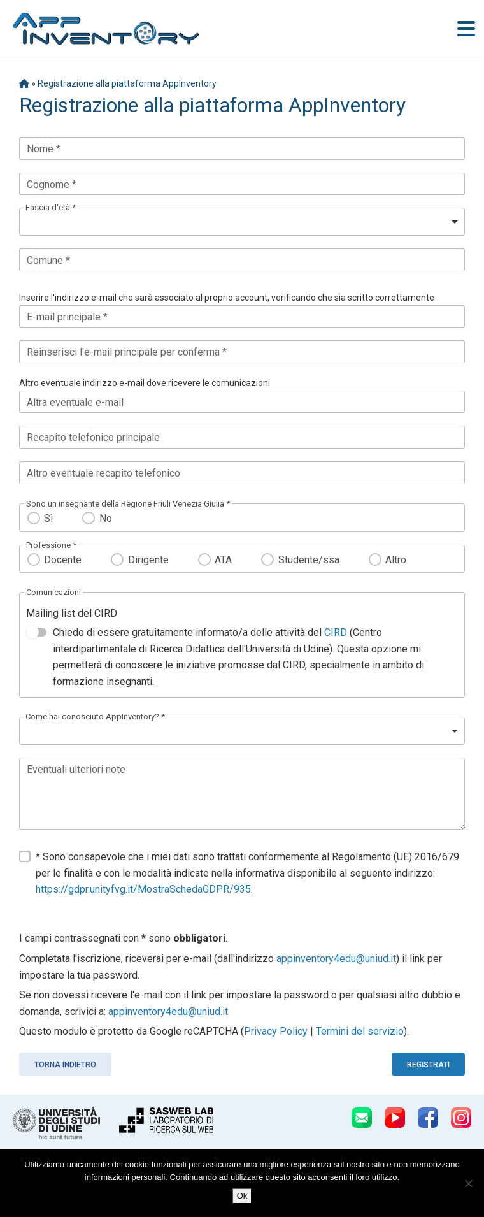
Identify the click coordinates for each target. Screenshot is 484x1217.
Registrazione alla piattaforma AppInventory (127, 83)
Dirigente (148, 560)
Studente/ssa (308, 560)
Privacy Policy (276, 1031)
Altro (395, 560)
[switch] (36, 632)
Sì (48, 518)
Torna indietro (65, 1064)
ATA (223, 560)
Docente (63, 560)
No (105, 518)
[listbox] (242, 222)
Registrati (428, 1064)
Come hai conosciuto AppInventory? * (95, 716)
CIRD (335, 632)
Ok (242, 1195)
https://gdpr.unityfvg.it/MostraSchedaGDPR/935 (143, 889)
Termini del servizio (360, 1031)
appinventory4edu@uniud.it (336, 959)
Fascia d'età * (50, 207)
